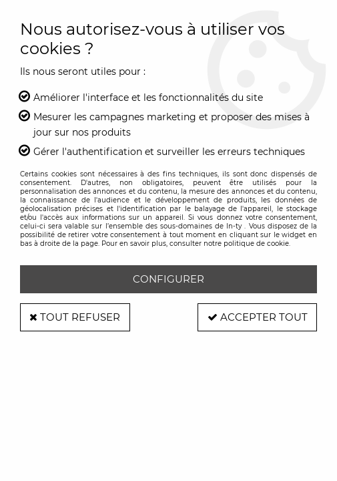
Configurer (168, 279)
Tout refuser (76, 317)
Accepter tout (256, 317)
